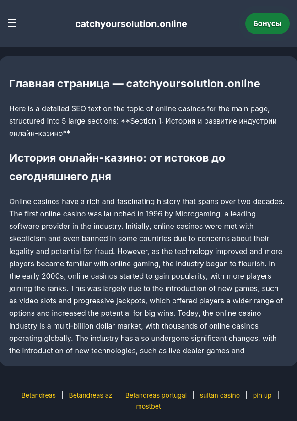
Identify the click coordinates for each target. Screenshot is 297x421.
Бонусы (268, 23)
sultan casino (220, 395)
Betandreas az (90, 395)
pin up (262, 395)
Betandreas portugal (156, 395)
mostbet (148, 406)
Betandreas (39, 395)
